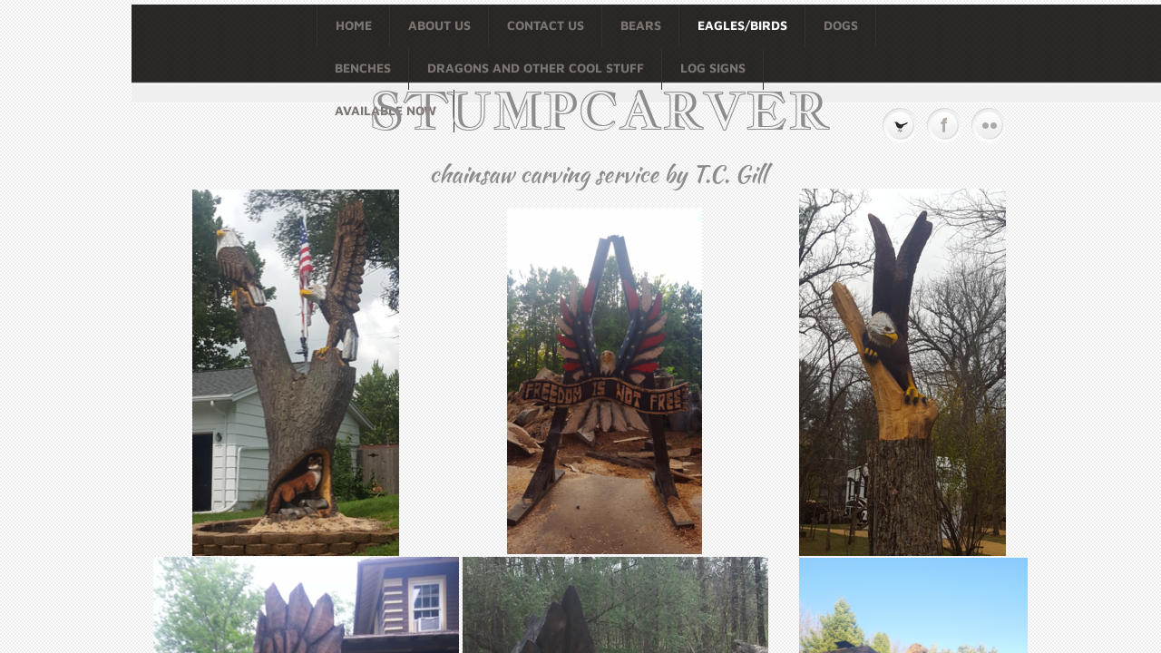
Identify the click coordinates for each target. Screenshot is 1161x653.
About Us (439, 25)
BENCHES (363, 67)
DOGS (841, 25)
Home (354, 25)
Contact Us (545, 25)
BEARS (640, 25)
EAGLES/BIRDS (742, 25)
